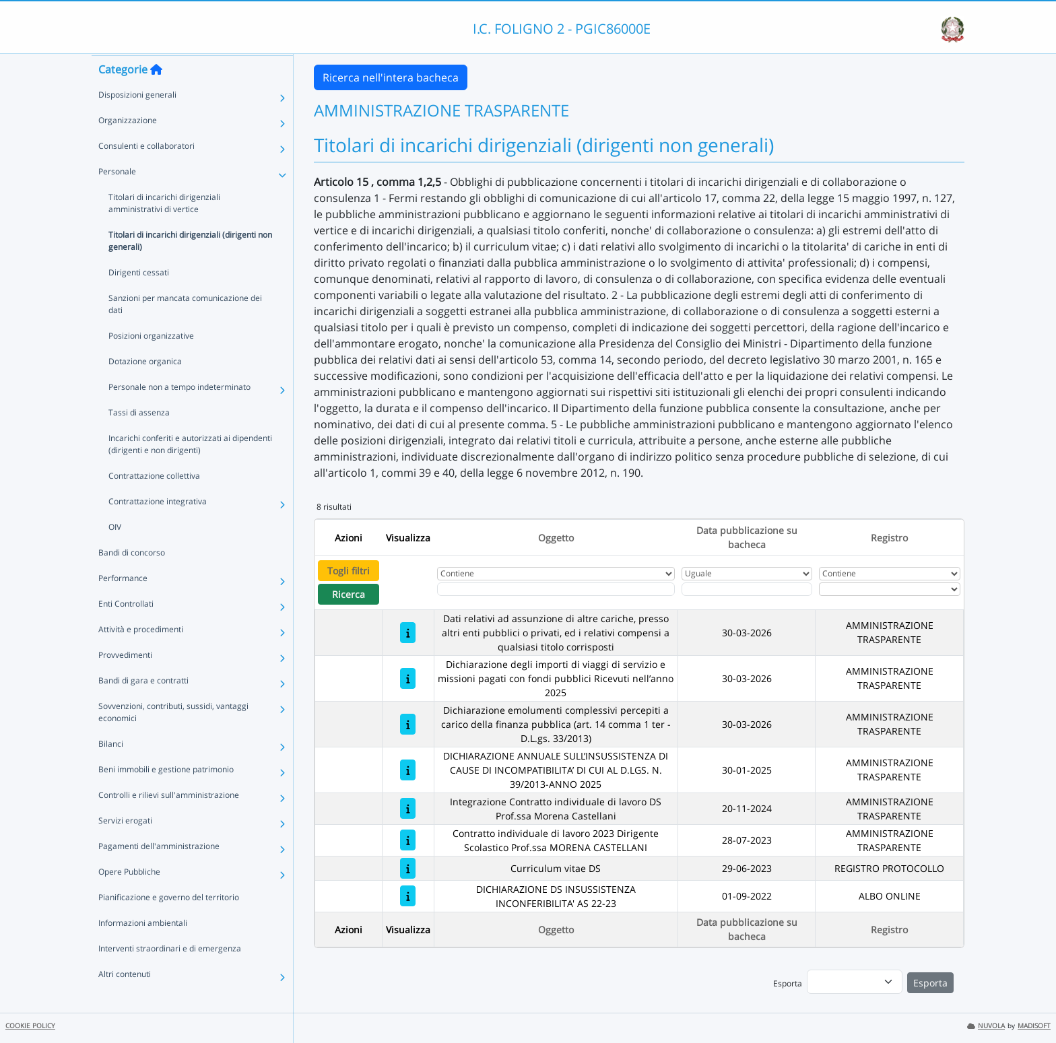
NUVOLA (986, 1025)
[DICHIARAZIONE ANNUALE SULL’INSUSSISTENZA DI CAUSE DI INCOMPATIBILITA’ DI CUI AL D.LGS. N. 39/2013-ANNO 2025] (408, 770)
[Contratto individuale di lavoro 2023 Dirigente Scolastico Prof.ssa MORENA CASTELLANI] (408, 840)
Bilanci (110, 769)
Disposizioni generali (137, 120)
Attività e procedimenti (140, 655)
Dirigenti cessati (138, 298)
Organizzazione (127, 146)
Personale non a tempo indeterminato (179, 412)
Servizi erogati (125, 846)
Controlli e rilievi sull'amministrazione (168, 820)
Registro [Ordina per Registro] (889, 537)
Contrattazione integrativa (157, 527)
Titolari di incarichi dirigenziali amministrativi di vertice (164, 228)
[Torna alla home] (156, 95)
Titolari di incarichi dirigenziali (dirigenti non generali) (190, 266)
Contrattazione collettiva (154, 501)
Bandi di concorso (131, 578)
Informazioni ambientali (142, 948)
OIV (114, 552)
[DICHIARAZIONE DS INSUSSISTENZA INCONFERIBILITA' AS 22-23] (408, 895)
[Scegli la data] (747, 589)
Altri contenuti (124, 999)
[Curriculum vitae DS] (408, 868)
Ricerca (348, 594)
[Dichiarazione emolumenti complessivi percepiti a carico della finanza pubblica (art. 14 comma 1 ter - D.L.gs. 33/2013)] (408, 724)
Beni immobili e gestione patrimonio (166, 795)
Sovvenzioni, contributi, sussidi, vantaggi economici (173, 737)
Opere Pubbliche (129, 897)
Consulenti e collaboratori (146, 171)
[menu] (854, 982)
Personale (117, 197)
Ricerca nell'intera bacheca (391, 77)
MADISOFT (1034, 1025)
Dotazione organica (145, 387)
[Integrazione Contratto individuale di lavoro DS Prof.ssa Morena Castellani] (408, 808)
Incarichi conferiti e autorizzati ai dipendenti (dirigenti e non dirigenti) (190, 469)
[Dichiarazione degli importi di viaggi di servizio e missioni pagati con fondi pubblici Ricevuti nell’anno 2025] (408, 678)
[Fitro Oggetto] (556, 589)
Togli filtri (348, 570)
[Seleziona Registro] (889, 589)
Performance (122, 603)
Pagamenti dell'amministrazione (159, 871)
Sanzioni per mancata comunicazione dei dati (185, 329)
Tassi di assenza (139, 438)
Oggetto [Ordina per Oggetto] (556, 537)
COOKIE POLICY (30, 1025)
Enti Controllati (126, 629)
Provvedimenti (125, 680)
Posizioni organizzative (151, 361)
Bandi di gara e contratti (143, 706)
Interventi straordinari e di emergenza (169, 974)
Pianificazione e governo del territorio (168, 923)
